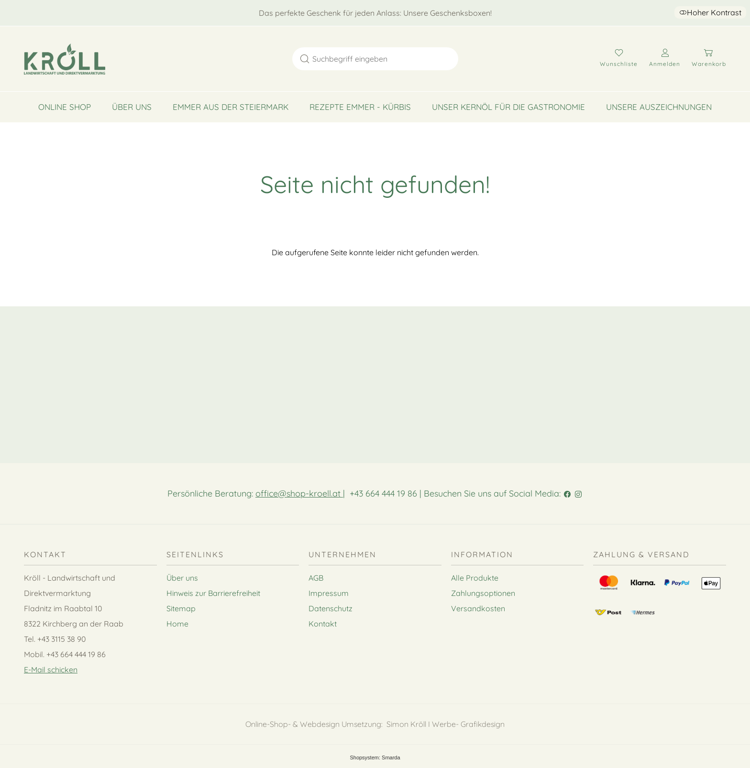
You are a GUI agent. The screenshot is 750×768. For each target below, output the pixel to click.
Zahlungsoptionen (483, 593)
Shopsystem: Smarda (375, 757)
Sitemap (181, 608)
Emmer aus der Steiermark (230, 107)
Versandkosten (478, 608)
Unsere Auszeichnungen (659, 107)
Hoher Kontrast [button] (710, 12)
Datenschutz (331, 608)
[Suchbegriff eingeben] (384, 59)
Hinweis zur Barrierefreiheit (213, 593)
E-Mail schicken (50, 669)
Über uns (132, 107)
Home (177, 623)
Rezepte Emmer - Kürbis (360, 107)
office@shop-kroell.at (299, 493)
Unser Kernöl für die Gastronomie (508, 107)
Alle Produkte (474, 578)
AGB (316, 578)
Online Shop (64, 107)
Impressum (329, 593)
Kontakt (323, 623)
